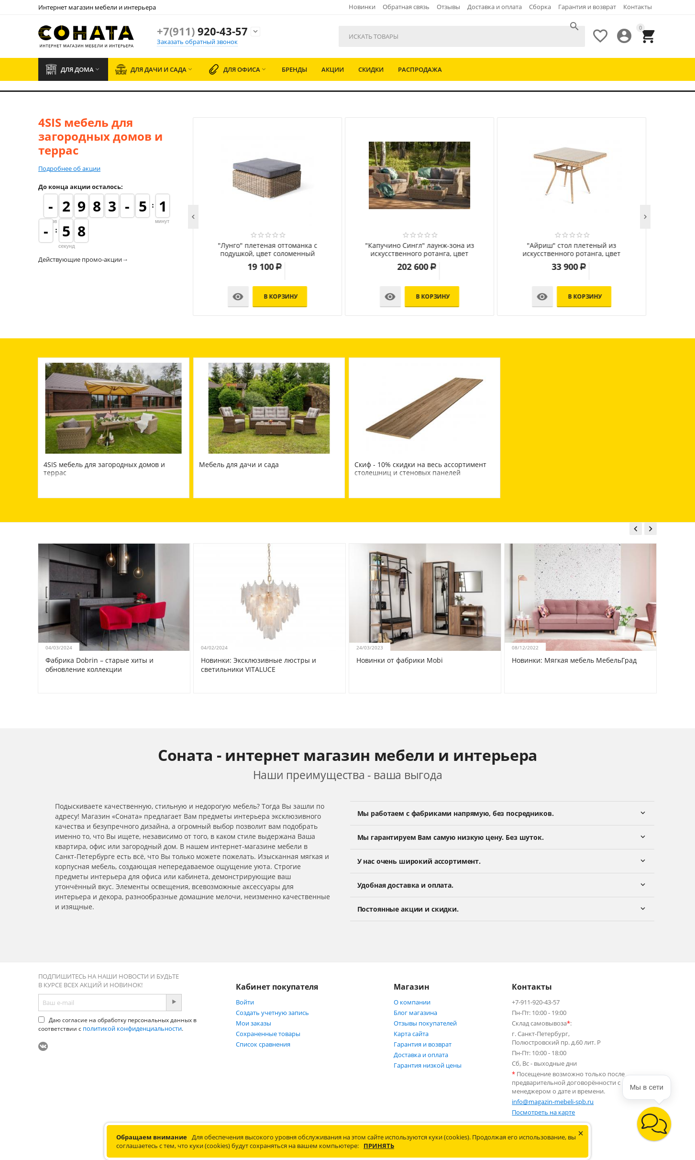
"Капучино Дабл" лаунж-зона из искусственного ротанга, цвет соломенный (420, 250)
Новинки (362, 6)
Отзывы (448, 6)
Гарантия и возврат (587, 6)
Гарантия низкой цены (428, 1065)
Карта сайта (411, 1033)
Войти (245, 1002)
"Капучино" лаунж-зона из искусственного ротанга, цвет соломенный (572, 250)
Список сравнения (263, 1044)
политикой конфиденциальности (132, 1028)
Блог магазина (415, 1012)
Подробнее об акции (69, 168)
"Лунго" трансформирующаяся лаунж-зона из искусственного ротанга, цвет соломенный (267, 250)
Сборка (540, 6)
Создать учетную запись (272, 1012)
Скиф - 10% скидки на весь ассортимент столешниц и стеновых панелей (420, 468)
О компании (412, 1002)
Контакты (637, 6)
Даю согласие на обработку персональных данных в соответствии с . (117, 1024)
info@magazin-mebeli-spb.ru (553, 1101)
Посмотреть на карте (543, 1112)
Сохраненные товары (268, 1033)
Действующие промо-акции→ (83, 259)
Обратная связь (406, 6)
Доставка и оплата (494, 6)
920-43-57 (202, 31)
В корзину (281, 296)
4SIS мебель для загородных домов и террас (104, 468)
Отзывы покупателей (425, 1023)
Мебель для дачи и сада (239, 464)
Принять (379, 1145)
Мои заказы (253, 1023)
